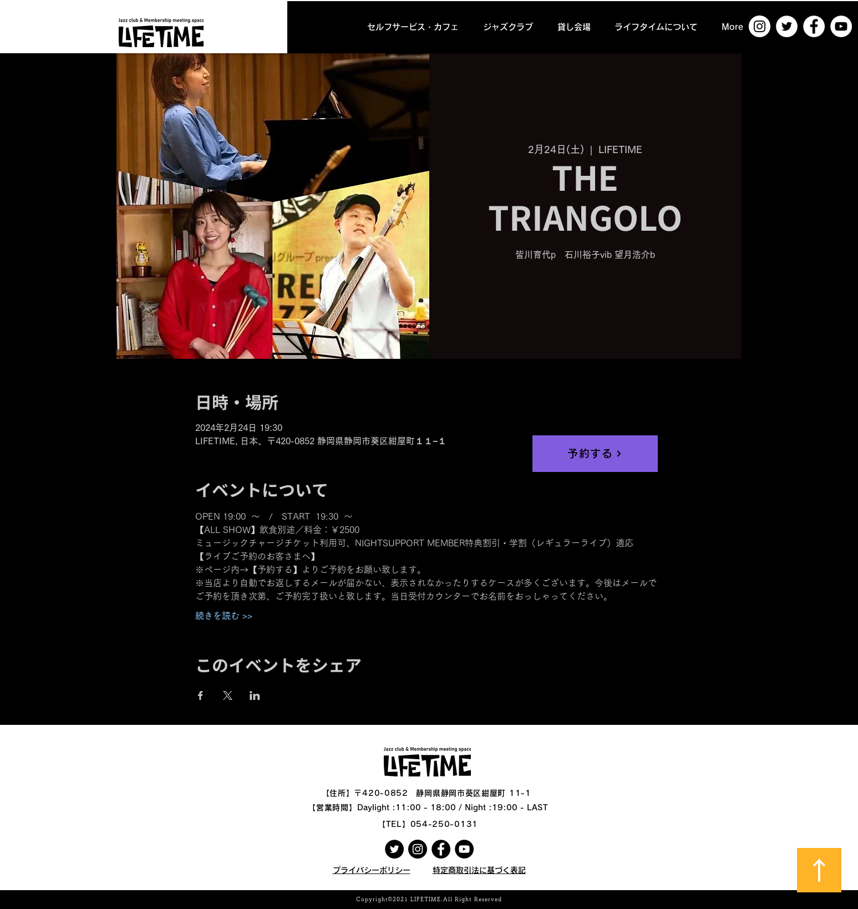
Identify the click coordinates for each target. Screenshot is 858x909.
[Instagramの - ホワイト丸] (759, 26)
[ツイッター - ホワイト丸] (787, 26)
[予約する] (595, 453)
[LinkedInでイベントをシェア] (255, 695)
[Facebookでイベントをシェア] (200, 695)
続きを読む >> (223, 615)
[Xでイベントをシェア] (227, 695)
